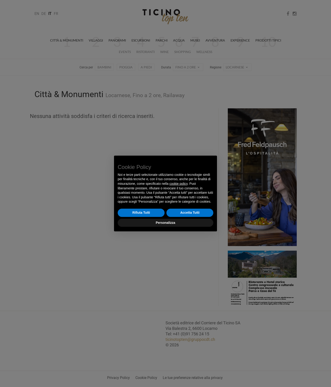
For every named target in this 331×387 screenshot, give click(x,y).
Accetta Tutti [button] (190, 212)
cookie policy (178, 183)
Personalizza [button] (165, 222)
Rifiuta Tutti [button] (141, 212)
